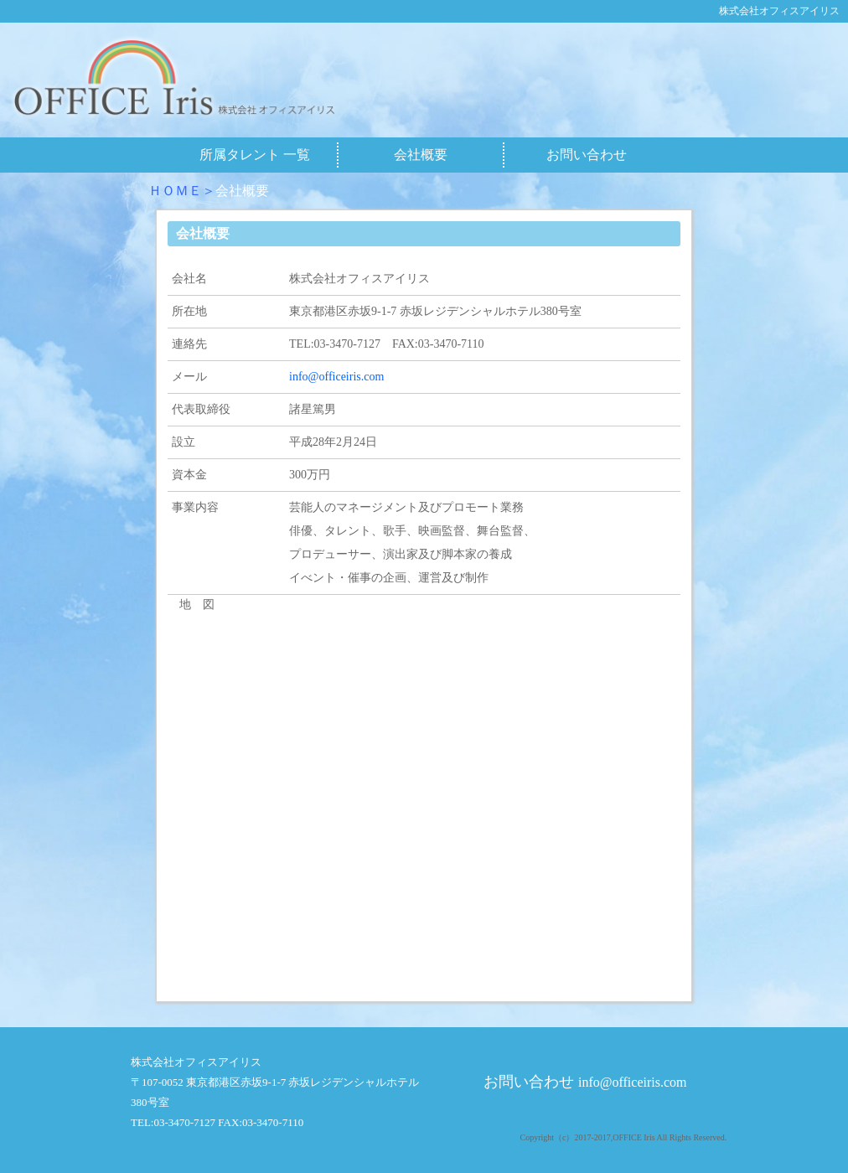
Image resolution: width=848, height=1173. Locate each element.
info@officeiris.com (336, 376)
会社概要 (420, 154)
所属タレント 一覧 (254, 154)
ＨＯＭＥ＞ (181, 190)
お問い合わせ (586, 154)
